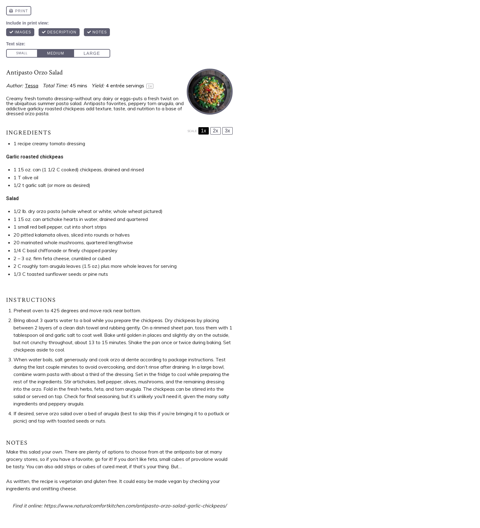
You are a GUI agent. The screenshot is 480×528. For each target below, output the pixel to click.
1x (203, 130)
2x (215, 130)
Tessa (31, 85)
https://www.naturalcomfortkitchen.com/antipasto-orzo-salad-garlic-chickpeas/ (135, 506)
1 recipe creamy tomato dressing (49, 143)
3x (227, 130)
